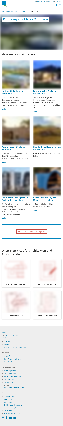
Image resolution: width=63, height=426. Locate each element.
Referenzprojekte (25, 11)
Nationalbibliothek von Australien (13, 92)
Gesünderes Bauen (10, 374)
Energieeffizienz (9, 379)
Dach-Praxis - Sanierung (12, 359)
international (42, 2)
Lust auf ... (7, 356)
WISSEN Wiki (8, 382)
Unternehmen (12, 11)
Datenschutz (12, 347)
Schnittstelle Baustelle (12, 362)
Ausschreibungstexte (11, 408)
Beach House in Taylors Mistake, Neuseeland (44, 199)
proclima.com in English (12, 414)
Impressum (23, 347)
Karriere (58, 2)
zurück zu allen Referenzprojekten (31, 231)
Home (4, 11)
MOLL (4, 332)
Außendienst (8, 399)
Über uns (7, 341)
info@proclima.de (8, 338)
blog (34, 2)
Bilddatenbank (9, 402)
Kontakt (51, 2)
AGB (5, 347)
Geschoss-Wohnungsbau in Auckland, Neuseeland (15, 199)
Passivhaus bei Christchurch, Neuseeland (47, 92)
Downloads (8, 411)
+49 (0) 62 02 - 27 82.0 (12, 336)
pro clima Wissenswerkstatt (14, 387)
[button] (55, 5)
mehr (4, 109)
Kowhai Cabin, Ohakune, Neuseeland (14, 148)
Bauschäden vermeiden (12, 377)
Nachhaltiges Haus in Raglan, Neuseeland (47, 148)
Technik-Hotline (9, 396)
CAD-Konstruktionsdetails (13, 405)
